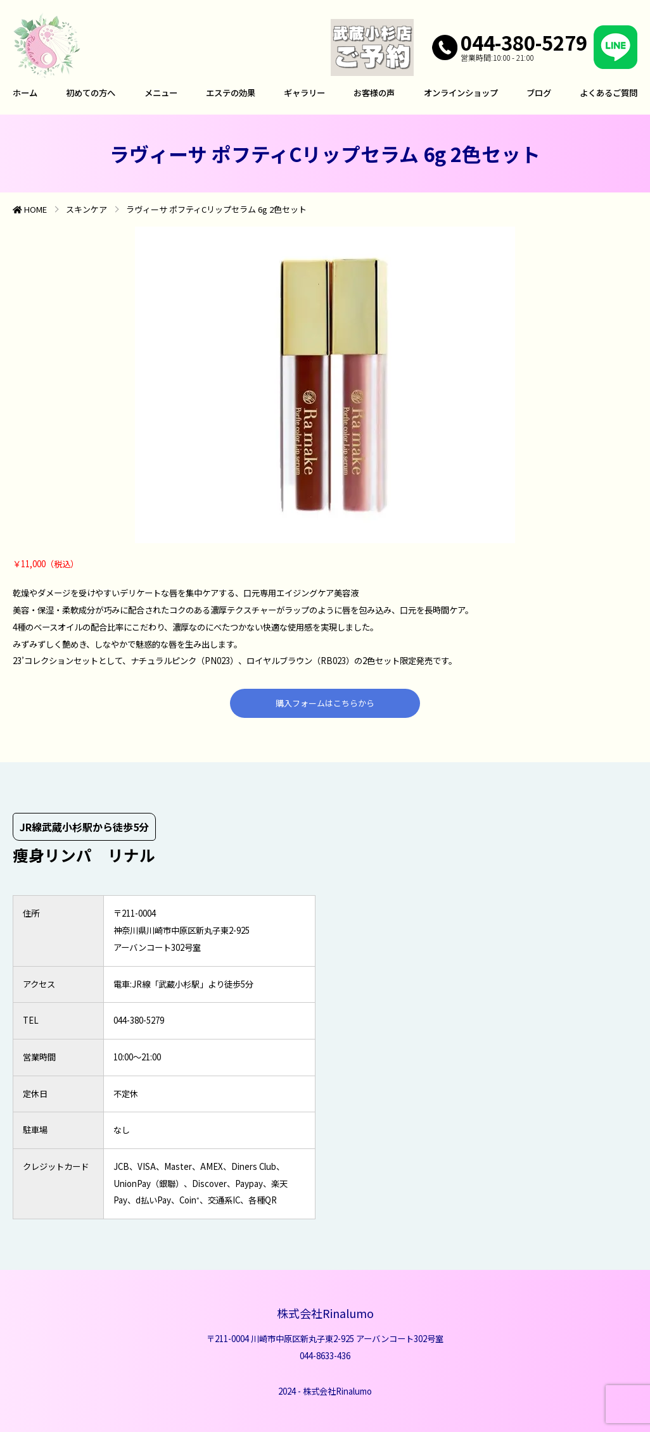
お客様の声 (374, 93)
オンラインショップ (461, 93)
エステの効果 (230, 93)
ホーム (25, 93)
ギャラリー (304, 93)
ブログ (538, 93)
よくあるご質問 (608, 93)
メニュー (160, 93)
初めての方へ (90, 93)
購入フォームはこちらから (325, 703)
